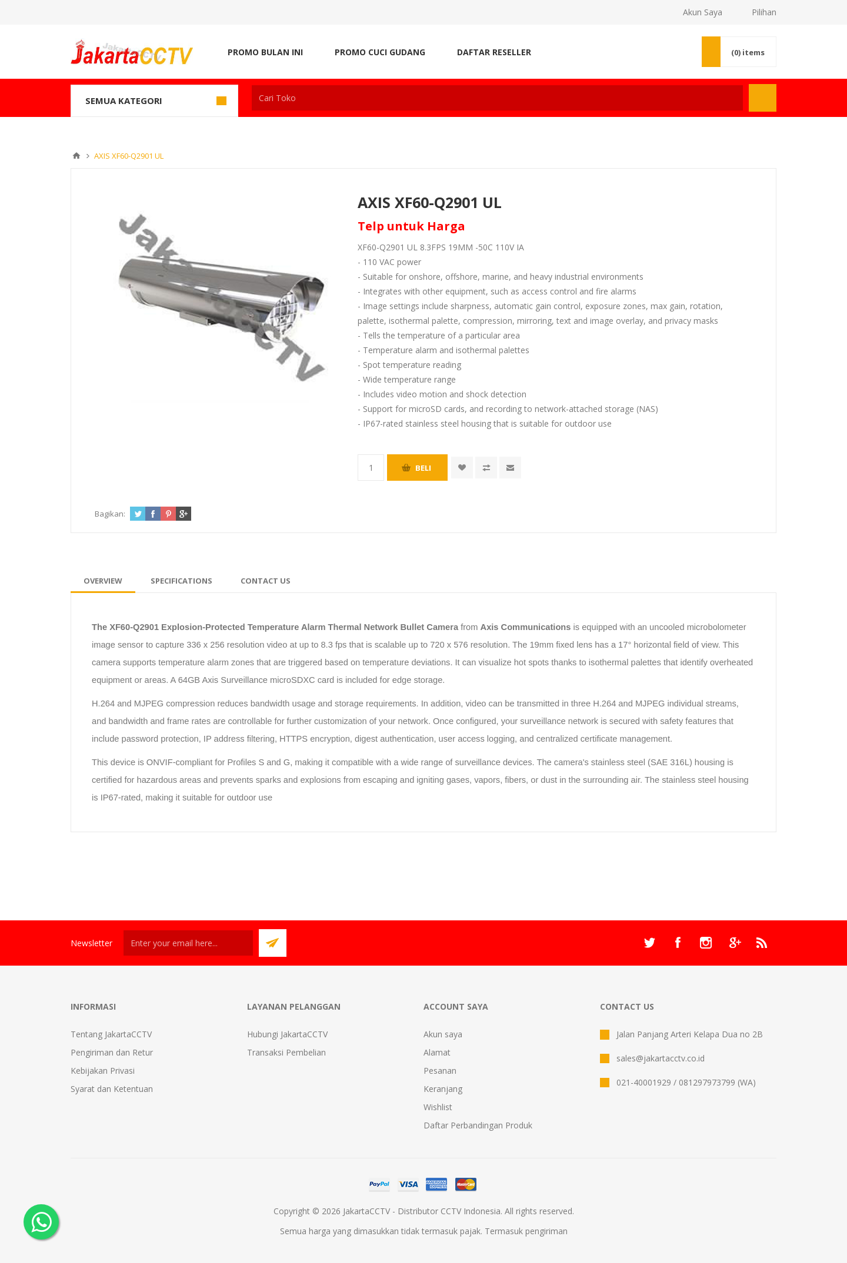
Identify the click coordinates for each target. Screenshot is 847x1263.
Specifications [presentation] (181, 580)
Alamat (437, 1052)
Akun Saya (702, 12)
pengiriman (546, 1231)
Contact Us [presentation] (266, 580)
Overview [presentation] (103, 580)
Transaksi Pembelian (286, 1052)
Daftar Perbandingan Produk (478, 1125)
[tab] (103, 580)
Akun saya (443, 1034)
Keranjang (443, 1088)
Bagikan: (110, 513)
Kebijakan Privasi (103, 1070)
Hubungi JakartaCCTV (287, 1034)
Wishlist (438, 1107)
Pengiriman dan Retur (112, 1052)
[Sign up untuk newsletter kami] (188, 943)
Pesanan (440, 1070)
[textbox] (497, 97)
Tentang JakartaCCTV (111, 1034)
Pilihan (764, 12)
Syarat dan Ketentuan (112, 1088)
